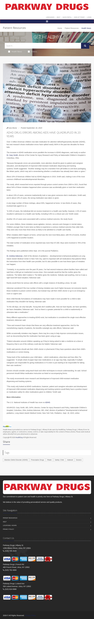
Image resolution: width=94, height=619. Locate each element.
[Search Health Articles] (43, 46)
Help (58, 17)
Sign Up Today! (79, 17)
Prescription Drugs (37, 460)
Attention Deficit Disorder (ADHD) (16, 460)
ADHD (47, 402)
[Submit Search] (85, 46)
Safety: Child (59, 460)
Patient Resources (72, 28)
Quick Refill (67, 17)
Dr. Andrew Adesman (15, 256)
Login (89, 17)
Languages (50, 17)
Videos (32, 51)
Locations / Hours (10, 525)
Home (60, 28)
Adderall (70, 460)
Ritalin (49, 460)
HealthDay (19, 437)
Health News (15, 51)
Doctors (79, 460)
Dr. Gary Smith (12, 155)
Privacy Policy (8, 529)
